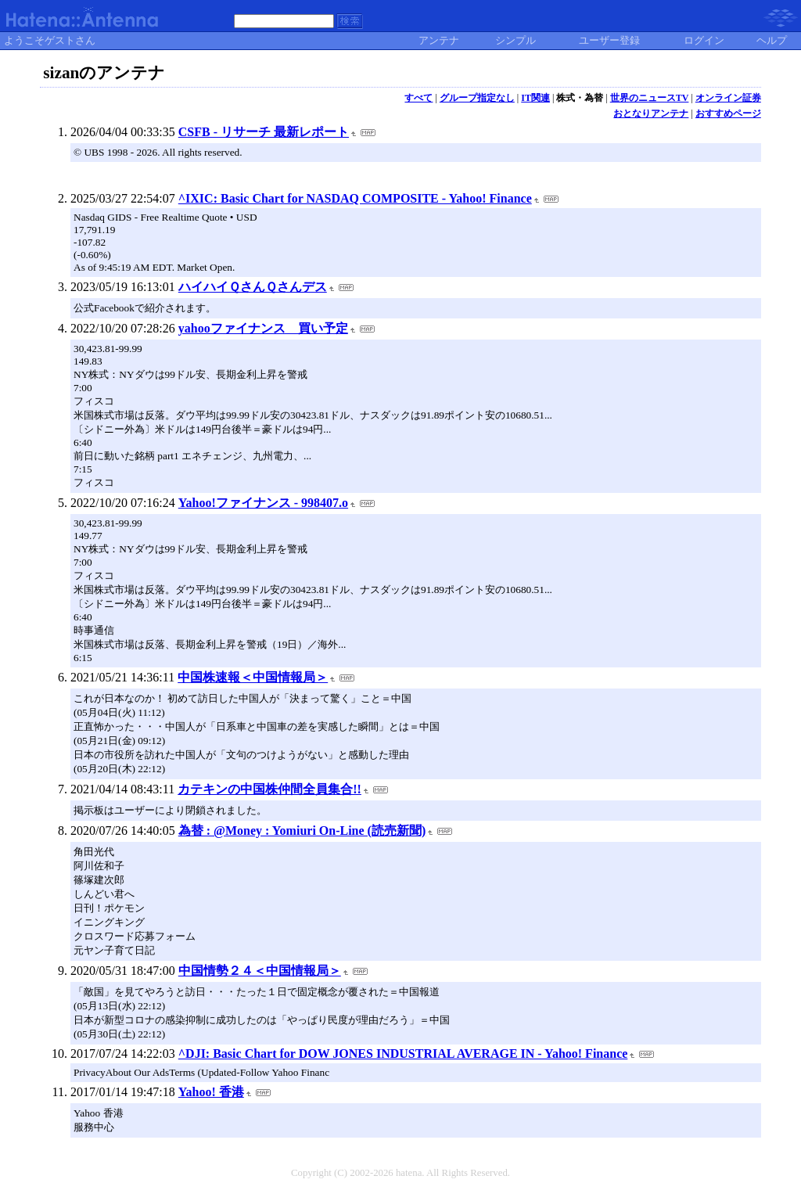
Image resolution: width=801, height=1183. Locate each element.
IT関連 (535, 97)
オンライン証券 (728, 97)
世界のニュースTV (649, 97)
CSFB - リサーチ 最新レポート (263, 131)
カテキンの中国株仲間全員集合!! (269, 789)
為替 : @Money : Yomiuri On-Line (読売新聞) (302, 830)
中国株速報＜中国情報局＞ (253, 677)
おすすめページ (728, 113)
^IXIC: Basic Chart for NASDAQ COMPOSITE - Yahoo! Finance (355, 198)
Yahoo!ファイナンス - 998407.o (263, 502)
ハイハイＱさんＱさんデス (252, 286)
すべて (418, 97)
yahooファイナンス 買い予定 (263, 328)
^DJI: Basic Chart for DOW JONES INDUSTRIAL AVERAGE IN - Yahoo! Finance (403, 1053)
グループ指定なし (477, 97)
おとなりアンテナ (650, 113)
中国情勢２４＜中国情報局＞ (259, 970)
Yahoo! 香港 (211, 1091)
